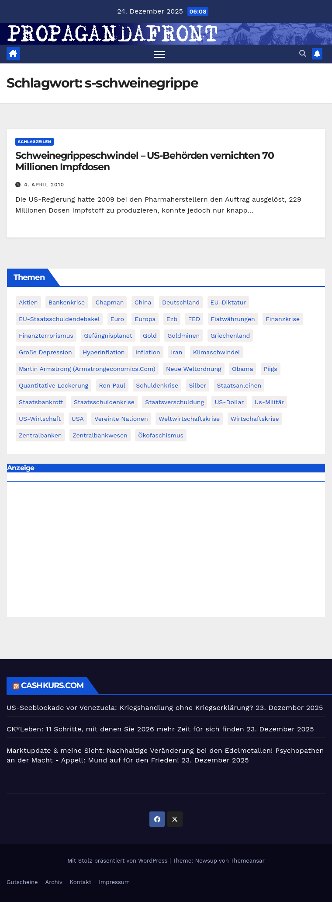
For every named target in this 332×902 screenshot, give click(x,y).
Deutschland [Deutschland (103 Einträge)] (181, 302)
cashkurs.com (52, 685)
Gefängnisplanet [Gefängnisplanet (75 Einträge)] (108, 335)
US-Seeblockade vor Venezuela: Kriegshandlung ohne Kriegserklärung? (130, 707)
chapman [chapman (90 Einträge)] (109, 302)
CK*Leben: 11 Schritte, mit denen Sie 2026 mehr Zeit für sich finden (125, 729)
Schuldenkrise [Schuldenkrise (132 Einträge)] (157, 385)
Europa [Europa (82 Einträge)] (145, 318)
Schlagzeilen (34, 141)
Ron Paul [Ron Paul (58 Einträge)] (112, 385)
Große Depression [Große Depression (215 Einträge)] (45, 352)
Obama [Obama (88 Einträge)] (242, 368)
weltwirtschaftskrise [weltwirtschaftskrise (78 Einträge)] (189, 418)
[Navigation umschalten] (159, 54)
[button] (302, 53)
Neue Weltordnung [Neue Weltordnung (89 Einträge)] (193, 368)
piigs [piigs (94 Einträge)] (270, 368)
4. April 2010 (44, 185)
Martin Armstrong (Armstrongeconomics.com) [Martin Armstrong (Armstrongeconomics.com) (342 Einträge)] (87, 368)
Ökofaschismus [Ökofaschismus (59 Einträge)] (160, 435)
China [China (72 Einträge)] (143, 302)
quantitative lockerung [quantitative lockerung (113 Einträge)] (53, 385)
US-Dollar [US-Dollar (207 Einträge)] (229, 402)
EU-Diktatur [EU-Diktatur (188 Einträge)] (228, 302)
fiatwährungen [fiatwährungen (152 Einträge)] (233, 318)
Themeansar (248, 860)
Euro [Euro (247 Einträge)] (117, 318)
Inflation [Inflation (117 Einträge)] (147, 352)
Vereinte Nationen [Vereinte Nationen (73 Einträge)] (121, 418)
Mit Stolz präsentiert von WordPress (118, 860)
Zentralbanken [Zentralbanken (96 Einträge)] (40, 435)
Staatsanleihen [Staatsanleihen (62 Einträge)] (239, 385)
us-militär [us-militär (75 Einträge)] (269, 402)
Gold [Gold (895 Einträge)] (150, 335)
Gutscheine (22, 882)
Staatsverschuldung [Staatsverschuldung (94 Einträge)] (174, 402)
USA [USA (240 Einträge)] (78, 418)
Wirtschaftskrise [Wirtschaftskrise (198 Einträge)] (255, 418)
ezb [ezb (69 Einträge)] (171, 318)
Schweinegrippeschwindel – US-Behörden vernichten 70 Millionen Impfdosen (144, 161)
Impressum (114, 882)
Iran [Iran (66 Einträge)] (176, 352)
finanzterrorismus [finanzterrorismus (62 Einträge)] (46, 335)
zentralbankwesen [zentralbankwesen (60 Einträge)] (100, 435)
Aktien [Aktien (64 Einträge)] (28, 302)
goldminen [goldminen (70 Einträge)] (183, 335)
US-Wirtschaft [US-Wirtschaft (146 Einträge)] (40, 418)
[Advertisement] (166, 551)
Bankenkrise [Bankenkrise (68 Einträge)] (66, 302)
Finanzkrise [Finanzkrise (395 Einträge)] (283, 318)
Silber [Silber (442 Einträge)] (197, 385)
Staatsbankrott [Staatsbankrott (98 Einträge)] (41, 402)
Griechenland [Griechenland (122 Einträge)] (230, 335)
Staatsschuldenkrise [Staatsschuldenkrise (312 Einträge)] (104, 402)
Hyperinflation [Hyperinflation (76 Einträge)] (104, 352)
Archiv (53, 882)
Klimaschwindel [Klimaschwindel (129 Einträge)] (216, 352)
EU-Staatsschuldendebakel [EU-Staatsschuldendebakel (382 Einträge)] (59, 318)
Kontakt (80, 882)
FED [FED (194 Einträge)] (194, 318)
